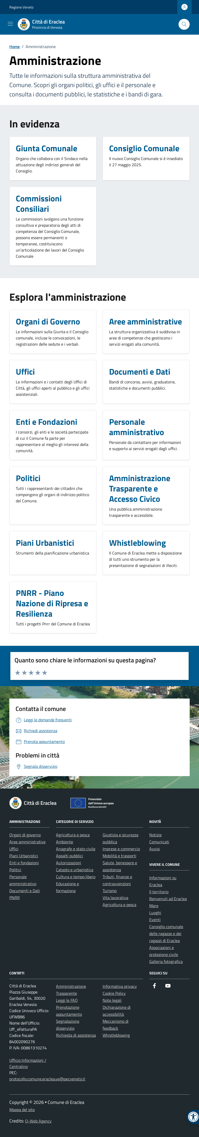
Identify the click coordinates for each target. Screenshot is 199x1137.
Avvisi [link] (154, 849)
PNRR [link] (14, 898)
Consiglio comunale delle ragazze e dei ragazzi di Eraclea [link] (166, 933)
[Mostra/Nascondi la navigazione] (10, 24)
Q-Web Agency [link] (38, 1121)
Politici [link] (15, 870)
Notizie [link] (155, 835)
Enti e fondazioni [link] (24, 863)
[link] (44, 24)
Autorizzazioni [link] (68, 863)
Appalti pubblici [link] (69, 856)
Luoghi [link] (155, 912)
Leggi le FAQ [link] (67, 1000)
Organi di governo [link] (25, 835)
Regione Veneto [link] (21, 7)
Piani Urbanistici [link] (23, 856)
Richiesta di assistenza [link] (76, 1035)
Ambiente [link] (64, 842)
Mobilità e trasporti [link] (119, 856)
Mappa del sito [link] (22, 1109)
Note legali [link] (112, 1000)
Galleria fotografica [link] (166, 961)
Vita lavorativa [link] (115, 898)
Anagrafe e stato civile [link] (75, 849)
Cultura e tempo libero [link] (75, 877)
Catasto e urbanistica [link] (74, 870)
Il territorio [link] (158, 892)
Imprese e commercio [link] (121, 849)
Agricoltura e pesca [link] (73, 835)
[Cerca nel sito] (184, 24)
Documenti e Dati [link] (24, 891)
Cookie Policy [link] (114, 993)
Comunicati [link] (159, 842)
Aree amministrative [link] (27, 842)
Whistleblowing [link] (116, 1035)
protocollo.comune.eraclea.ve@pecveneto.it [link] (47, 1079)
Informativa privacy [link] (120, 986)
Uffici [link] (13, 849)
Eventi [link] (155, 919)
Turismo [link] (110, 891)
